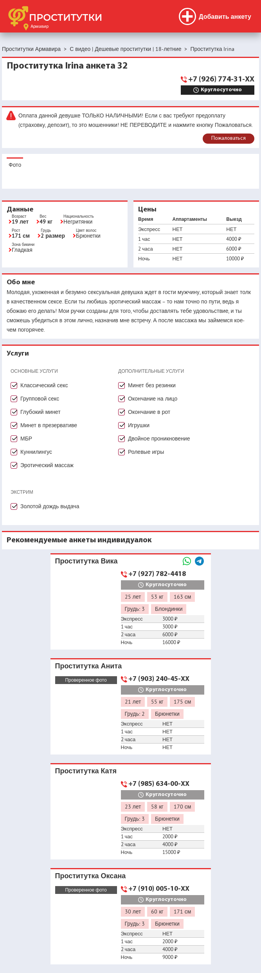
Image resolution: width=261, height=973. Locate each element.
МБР (26, 438)
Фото (15, 164)
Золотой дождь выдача (49, 506)
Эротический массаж (47, 465)
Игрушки (138, 425)
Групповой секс (39, 398)
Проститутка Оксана (90, 875)
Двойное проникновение (159, 438)
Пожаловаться (228, 138)
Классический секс (44, 385)
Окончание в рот (149, 411)
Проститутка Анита (88, 665)
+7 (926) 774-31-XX (221, 79)
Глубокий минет (40, 411)
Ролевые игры (146, 451)
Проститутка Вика (86, 560)
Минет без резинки (152, 385)
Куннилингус (36, 451)
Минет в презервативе (48, 425)
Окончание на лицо (152, 398)
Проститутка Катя (86, 770)
